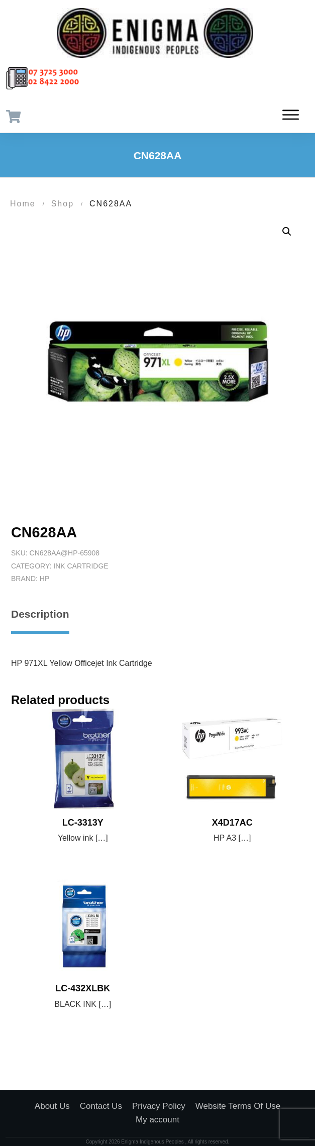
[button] (287, 231)
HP (44, 579)
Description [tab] (40, 614)
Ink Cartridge (80, 566)
